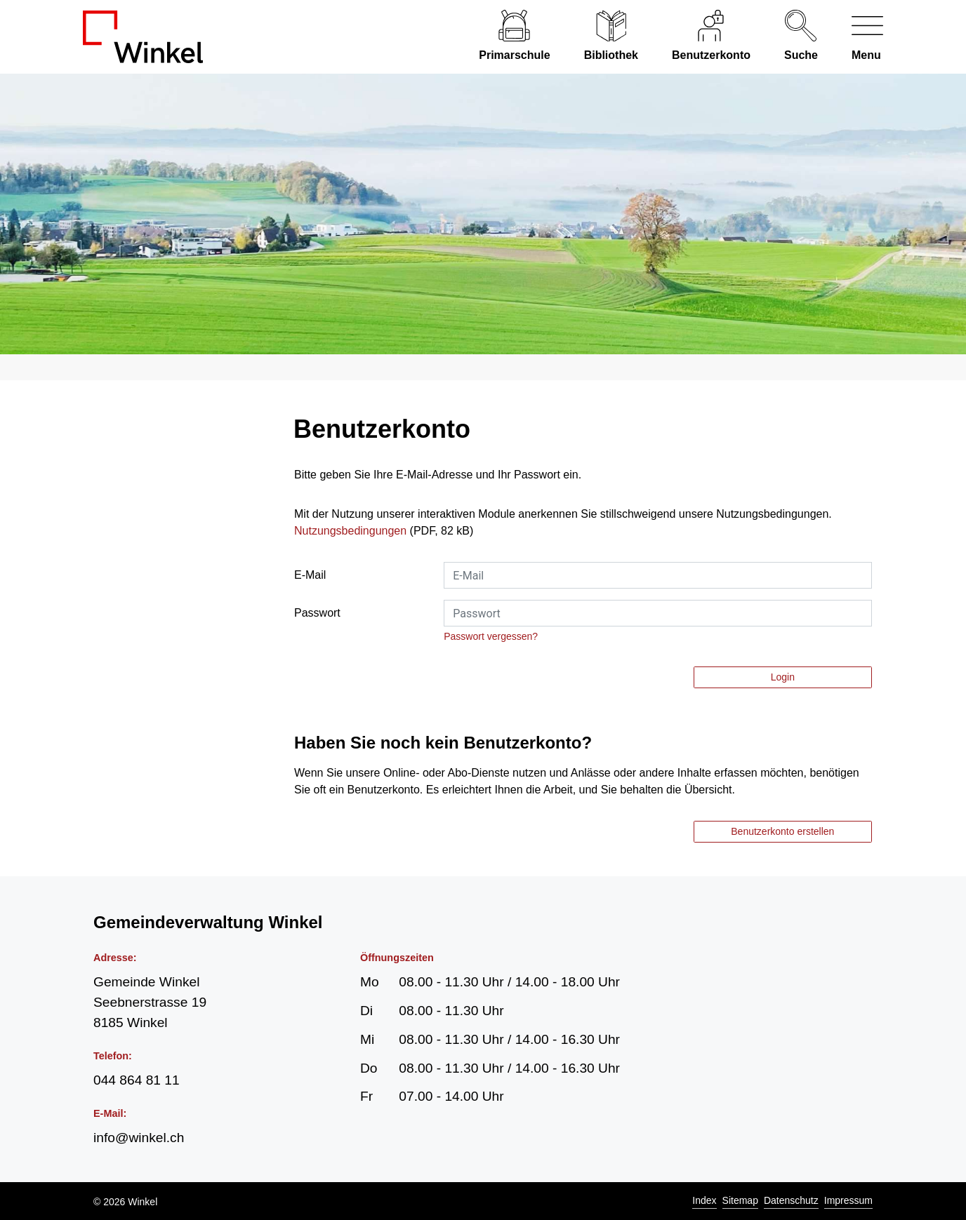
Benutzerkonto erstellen (782, 831)
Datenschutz (791, 1200)
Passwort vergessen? (491, 636)
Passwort (317, 613)
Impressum (848, 1200)
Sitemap (740, 1200)
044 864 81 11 (136, 1080)
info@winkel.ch (138, 1137)
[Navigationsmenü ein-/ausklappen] (859, 37)
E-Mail (310, 575)
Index (704, 1200)
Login (783, 677)
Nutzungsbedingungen (350, 531)
